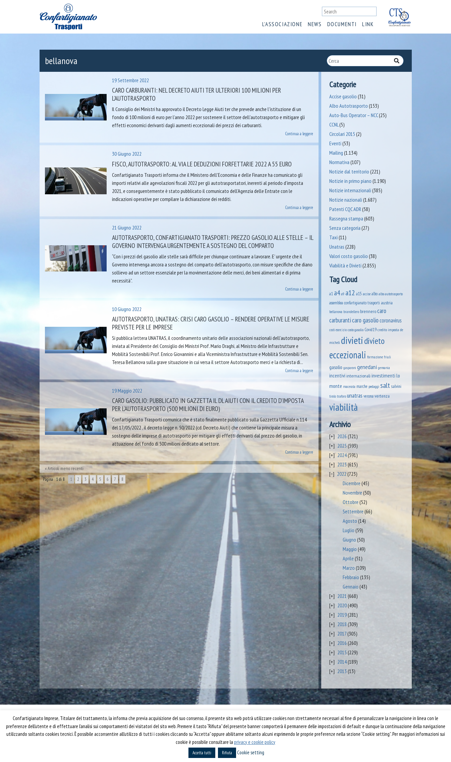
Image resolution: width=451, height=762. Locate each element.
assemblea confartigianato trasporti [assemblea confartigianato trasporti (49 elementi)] (354, 302)
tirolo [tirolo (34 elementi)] (332, 396)
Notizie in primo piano (350, 180)
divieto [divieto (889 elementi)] (374, 340)
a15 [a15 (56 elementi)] (359, 294)
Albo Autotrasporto (348, 105)
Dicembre (351, 483)
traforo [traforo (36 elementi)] (341, 396)
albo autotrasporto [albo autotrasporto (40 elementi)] (391, 293)
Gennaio (350, 586)
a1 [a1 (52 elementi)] (331, 294)
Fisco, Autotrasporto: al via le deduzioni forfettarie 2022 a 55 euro (202, 164)
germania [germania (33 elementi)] (384, 367)
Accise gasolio (343, 96)
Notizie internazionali (350, 190)
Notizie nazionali (345, 199)
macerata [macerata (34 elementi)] (349, 386)
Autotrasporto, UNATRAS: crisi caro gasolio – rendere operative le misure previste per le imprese (210, 323)
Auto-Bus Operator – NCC (353, 115)
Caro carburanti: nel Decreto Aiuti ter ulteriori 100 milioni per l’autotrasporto (196, 94)
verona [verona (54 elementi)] (368, 396)
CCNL (333, 124)
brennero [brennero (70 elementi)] (368, 311)
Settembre (353, 511)
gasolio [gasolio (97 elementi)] (335, 367)
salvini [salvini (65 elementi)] (396, 386)
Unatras (336, 246)
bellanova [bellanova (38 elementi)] (335, 311)
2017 (341, 633)
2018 (342, 624)
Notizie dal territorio (349, 171)
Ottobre (350, 502)
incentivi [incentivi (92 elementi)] (337, 375)
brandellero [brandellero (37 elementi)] (351, 311)
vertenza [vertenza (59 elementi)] (382, 396)
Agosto (350, 520)
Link (368, 24)
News (315, 24)
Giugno (349, 539)
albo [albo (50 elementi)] (375, 293)
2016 (342, 643)
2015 (342, 652)
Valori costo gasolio (348, 256)
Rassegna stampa (346, 218)
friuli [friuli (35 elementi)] (387, 357)
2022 (341, 473)
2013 (342, 671)
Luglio (348, 530)
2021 (342, 596)
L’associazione (282, 24)
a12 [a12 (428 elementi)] (350, 292)
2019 (342, 614)
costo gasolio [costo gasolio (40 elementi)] (355, 329)
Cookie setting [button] (250, 752)
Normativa (339, 162)
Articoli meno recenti (65, 468)
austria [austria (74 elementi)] (387, 302)
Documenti (342, 24)
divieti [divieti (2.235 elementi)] (352, 340)
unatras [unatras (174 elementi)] (354, 395)
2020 (342, 605)
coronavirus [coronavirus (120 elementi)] (391, 320)
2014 (342, 661)
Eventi (335, 143)
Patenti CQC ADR (345, 209)
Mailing (336, 152)
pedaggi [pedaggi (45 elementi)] (374, 386)
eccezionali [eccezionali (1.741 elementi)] (347, 355)
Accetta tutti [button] (201, 753)
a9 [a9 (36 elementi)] (342, 294)
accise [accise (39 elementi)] (367, 293)
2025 (342, 445)
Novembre (352, 492)
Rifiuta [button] (227, 753)
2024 (342, 455)
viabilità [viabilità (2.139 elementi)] (343, 407)
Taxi (333, 237)
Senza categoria (344, 227)
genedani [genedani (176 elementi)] (367, 367)
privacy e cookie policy (254, 742)
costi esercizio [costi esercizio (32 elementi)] (338, 329)
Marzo (349, 567)
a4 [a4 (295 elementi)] (337, 292)
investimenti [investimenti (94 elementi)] (383, 375)
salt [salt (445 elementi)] (385, 385)
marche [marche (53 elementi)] (362, 386)
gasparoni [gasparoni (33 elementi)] (349, 367)
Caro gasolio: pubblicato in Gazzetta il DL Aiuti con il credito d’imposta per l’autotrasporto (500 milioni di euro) (207, 404)
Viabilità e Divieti (345, 265)
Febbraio (351, 577)
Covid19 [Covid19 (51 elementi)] (370, 330)
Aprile (348, 558)
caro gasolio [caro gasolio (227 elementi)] (365, 320)
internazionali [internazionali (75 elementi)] (358, 375)
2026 (342, 436)
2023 (342, 464)
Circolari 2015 (342, 134)
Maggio (350, 549)
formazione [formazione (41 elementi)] (375, 356)
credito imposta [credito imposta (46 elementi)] (388, 329)
